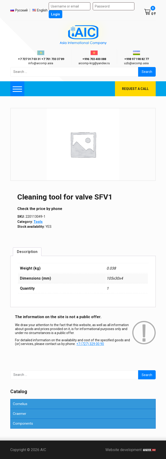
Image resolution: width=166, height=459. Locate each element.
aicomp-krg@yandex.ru (94, 63)
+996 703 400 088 (94, 59)
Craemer (19, 414)
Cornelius (20, 404)
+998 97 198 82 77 (136, 59)
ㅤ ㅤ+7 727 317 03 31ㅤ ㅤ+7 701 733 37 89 (40, 59)
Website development (130, 450)
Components (23, 423)
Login (55, 14)
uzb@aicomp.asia (136, 63)
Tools (38, 222)
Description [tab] (27, 251)
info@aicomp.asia (40, 63)
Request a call (135, 89)
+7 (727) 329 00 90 (90, 344)
